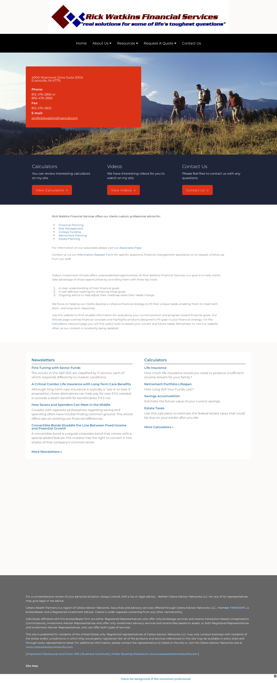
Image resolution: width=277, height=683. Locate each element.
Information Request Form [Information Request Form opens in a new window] (95, 254)
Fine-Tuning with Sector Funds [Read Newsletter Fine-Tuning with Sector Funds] (56, 368)
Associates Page (130, 247)
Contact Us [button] (195, 190)
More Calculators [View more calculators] (159, 427)
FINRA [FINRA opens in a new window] (234, 607)
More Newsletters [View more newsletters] (47, 452)
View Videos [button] (121, 190)
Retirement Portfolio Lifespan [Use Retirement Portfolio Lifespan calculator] (168, 384)
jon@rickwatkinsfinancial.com (55, 118)
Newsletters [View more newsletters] (43, 360)
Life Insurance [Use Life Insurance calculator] (155, 368)
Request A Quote (158, 43)
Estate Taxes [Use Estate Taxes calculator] (154, 408)
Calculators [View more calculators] (155, 360)
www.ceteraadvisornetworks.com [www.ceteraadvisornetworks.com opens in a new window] (49, 647)
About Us (100, 43)
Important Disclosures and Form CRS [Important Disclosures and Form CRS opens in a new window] (53, 654)
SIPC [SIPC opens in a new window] (242, 607)
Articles (57, 319)
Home (81, 43)
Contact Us (191, 43)
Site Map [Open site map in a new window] (32, 666)
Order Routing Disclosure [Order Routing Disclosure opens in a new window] (130, 654)
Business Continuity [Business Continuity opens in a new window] (96, 654)
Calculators (59, 324)
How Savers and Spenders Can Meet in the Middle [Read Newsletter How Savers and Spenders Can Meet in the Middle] (71, 405)
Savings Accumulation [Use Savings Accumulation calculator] (162, 396)
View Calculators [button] (50, 190)
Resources (126, 43)
